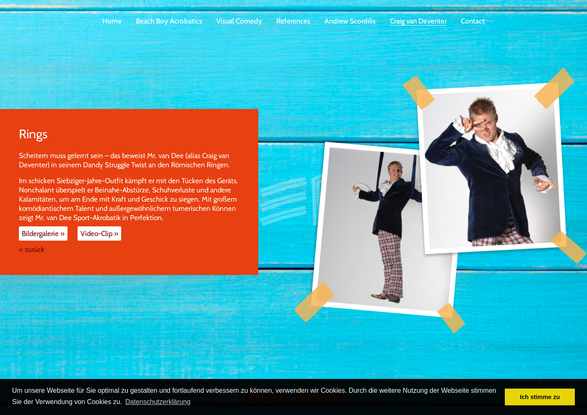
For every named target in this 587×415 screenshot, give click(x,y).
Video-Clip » (99, 233)
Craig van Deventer (418, 21)
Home (112, 21)
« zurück (31, 249)
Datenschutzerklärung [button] (158, 401)
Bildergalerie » (43, 233)
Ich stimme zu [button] (540, 397)
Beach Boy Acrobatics (169, 21)
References (293, 21)
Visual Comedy (239, 21)
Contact (473, 21)
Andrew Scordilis (350, 21)
